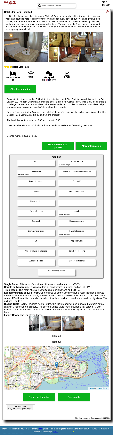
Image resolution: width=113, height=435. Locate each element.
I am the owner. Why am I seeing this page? (20, 407)
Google (40, 429)
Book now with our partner (58, 146)
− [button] (8, 354)
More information (91, 146)
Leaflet (91, 388)
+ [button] (8, 350)
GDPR (55, 432)
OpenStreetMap (102, 388)
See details (74, 397)
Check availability (20, 89)
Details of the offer (39, 397)
